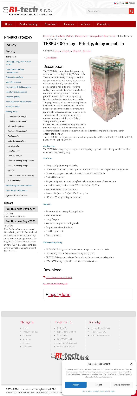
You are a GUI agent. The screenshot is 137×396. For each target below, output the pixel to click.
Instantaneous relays (16, 141)
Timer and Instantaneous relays (21, 175)
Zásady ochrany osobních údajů (103, 391)
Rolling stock (11, 57)
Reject (99, 385)
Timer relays (15, 180)
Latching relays (14, 146)
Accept (76, 385)
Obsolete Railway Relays (18, 165)
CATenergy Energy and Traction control (18, 63)
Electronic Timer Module (18, 131)
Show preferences (122, 385)
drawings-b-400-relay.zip (55, 283)
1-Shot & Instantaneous (17, 121)
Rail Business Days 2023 (21, 221)
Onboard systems (13, 96)
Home (8, 24)
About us (69, 24)
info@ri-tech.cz (70, 342)
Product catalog (28, 24)
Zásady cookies (87, 391)
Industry (11, 45)
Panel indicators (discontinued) (18, 101)
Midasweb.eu (23, 392)
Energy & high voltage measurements (15, 70)
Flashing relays (14, 136)
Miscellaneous (13, 151)
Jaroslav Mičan (41, 392)
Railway (11, 51)
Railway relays (12, 111)
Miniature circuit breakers (16, 92)
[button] (131, 363)
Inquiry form (59, 294)
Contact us (103, 24)
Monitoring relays (15, 155)
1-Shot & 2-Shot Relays (17, 116)
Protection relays (13, 106)
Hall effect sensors (13, 82)
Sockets (11, 170)
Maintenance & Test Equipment (18, 87)
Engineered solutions (14, 77)
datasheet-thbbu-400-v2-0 (59, 277)
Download (50, 24)
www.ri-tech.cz (68, 346)
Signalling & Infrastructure (16, 195)
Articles (85, 24)
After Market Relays (16, 126)
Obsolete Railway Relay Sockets (21, 160)
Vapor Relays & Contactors (16, 190)
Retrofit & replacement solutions (19, 185)
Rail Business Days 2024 (21, 209)
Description (51, 57)
